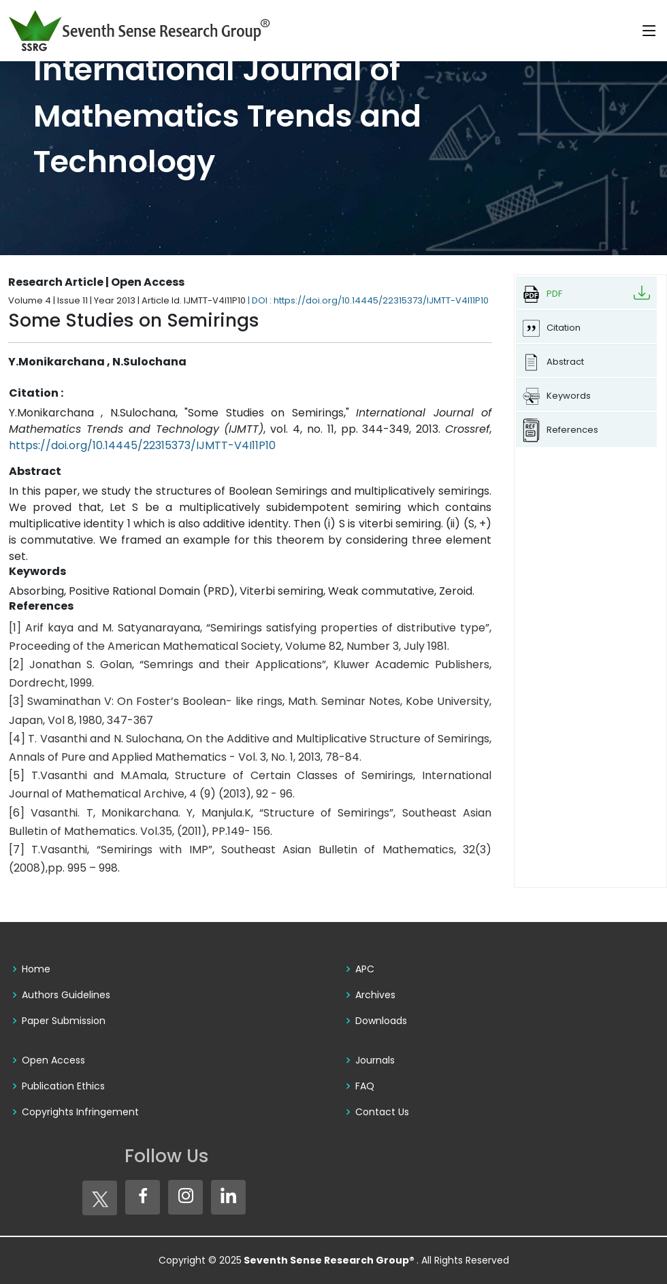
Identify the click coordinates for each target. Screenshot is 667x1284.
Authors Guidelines (66, 995)
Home (36, 969)
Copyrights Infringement (80, 1112)
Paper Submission (63, 1020)
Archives (375, 995)
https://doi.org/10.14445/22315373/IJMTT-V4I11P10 (142, 445)
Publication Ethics (63, 1086)
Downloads (381, 1020)
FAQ (364, 1086)
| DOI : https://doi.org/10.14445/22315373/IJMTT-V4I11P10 (368, 300)
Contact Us (382, 1112)
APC (364, 969)
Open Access (53, 1060)
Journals (375, 1060)
